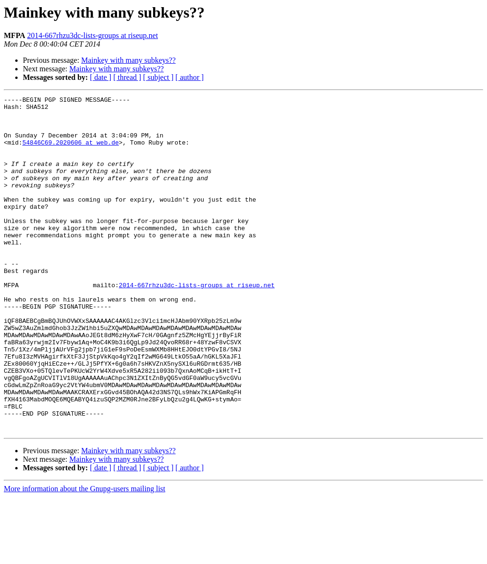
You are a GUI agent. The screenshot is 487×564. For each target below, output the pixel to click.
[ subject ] (158, 77)
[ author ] (189, 77)
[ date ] (100, 77)
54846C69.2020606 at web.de (70, 152)
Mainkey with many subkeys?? (128, 60)
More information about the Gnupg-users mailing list (85, 556)
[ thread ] (127, 77)
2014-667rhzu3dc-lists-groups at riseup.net (92, 35)
